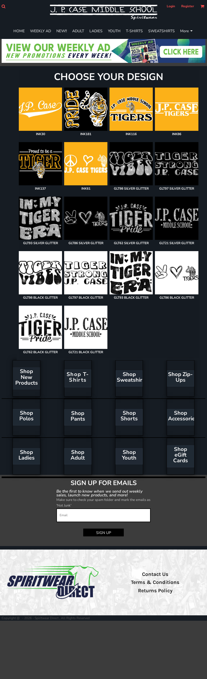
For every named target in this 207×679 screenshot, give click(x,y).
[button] (3, 6)
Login (171, 6)
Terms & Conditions (155, 582)
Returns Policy (155, 591)
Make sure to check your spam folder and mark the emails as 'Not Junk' (103, 502)
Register (187, 6)
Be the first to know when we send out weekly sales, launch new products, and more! (99, 493)
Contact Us (155, 574)
